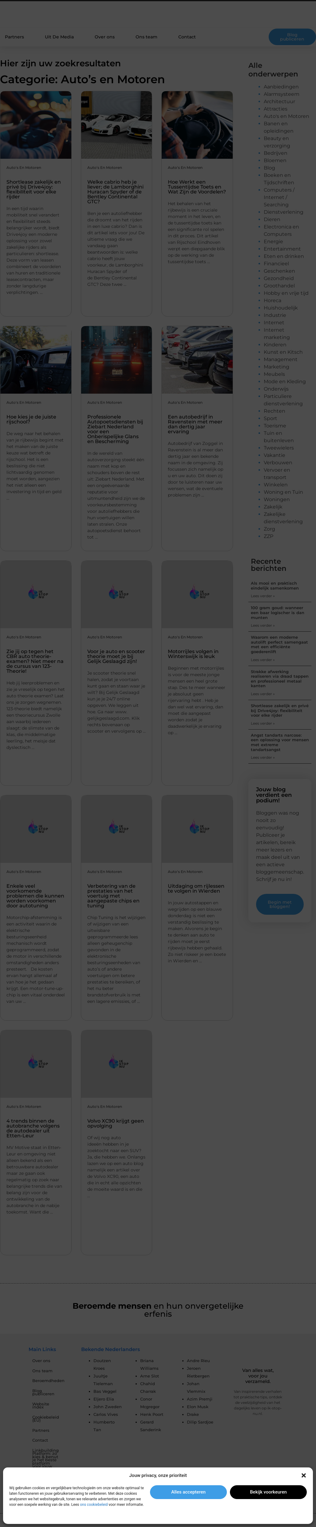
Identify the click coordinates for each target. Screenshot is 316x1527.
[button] (304, 1475)
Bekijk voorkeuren (268, 1492)
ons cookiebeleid (94, 1504)
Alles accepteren (188, 1492)
